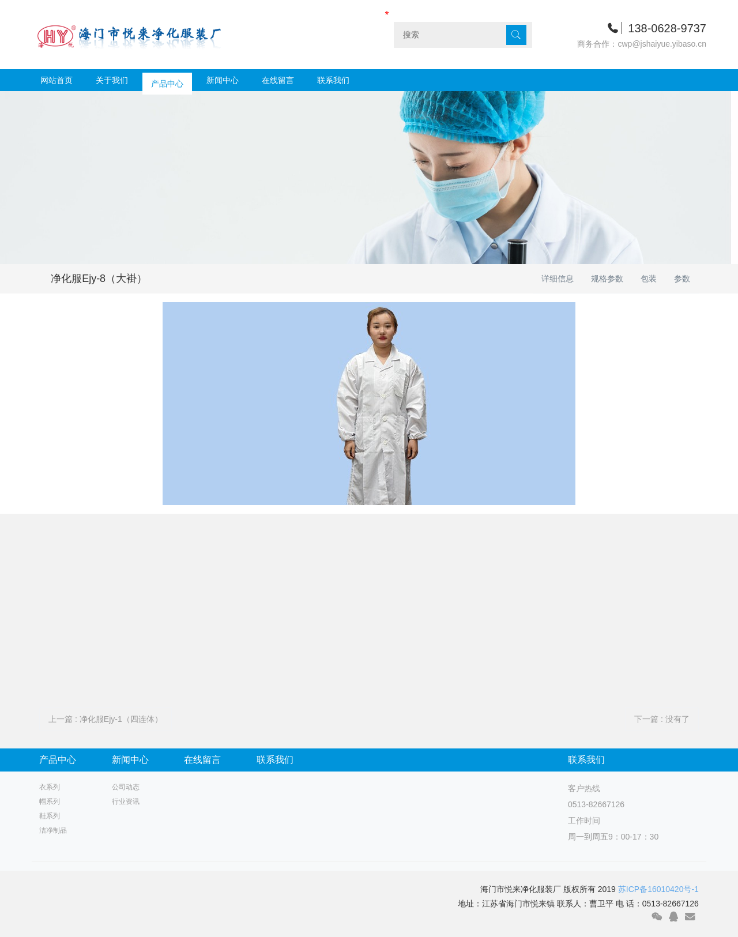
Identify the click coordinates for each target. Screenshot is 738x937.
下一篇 (662, 719)
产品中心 (167, 80)
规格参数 (607, 278)
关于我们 (112, 80)
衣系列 (49, 787)
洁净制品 (53, 830)
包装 (649, 278)
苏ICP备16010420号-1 (658, 889)
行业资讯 (126, 801)
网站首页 (56, 80)
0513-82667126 (596, 804)
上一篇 (105, 719)
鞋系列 (49, 816)
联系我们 (333, 80)
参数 (682, 278)
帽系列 (49, 801)
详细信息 (557, 278)
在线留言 (278, 80)
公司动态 (126, 787)
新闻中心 (222, 80)
